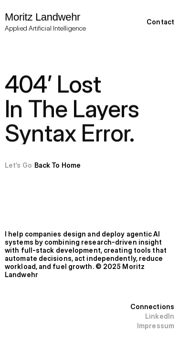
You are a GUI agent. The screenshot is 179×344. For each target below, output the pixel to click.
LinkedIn (159, 316)
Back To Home (57, 165)
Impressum (155, 326)
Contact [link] (160, 22)
